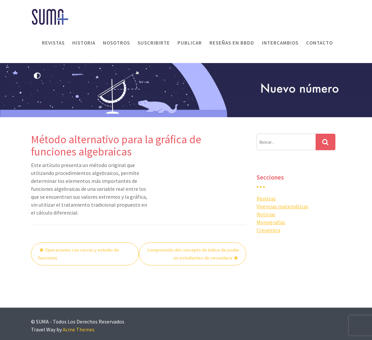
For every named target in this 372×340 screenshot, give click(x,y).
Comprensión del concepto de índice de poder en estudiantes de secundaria (193, 254)
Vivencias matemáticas (282, 206)
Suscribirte (154, 43)
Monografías (271, 222)
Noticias (266, 214)
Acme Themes (79, 329)
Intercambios (280, 43)
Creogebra (268, 230)
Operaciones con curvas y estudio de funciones (78, 254)
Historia (83, 43)
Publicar (189, 43)
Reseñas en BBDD (231, 43)
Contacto (319, 43)
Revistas (53, 43)
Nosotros (116, 43)
